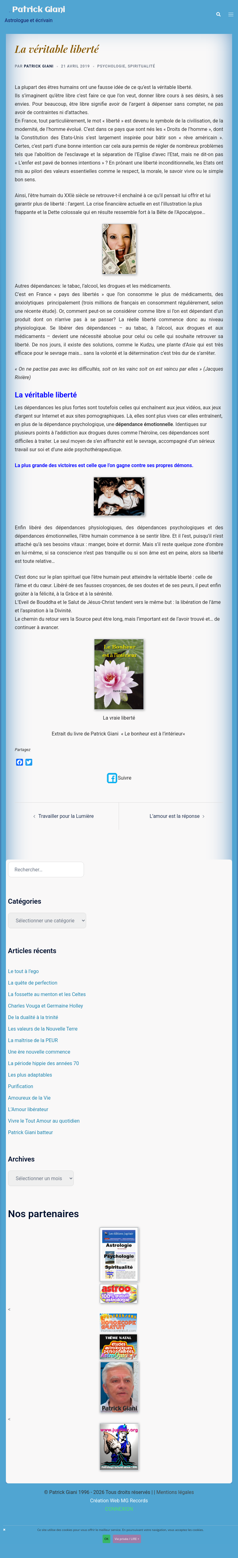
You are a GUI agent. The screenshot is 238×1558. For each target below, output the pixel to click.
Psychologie (111, 66)
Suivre (119, 778)
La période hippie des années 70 (43, 1064)
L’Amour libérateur (28, 1110)
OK (106, 1539)
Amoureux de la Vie (29, 1098)
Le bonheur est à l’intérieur (154, 734)
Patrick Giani (39, 10)
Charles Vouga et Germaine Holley (45, 1006)
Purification (20, 1087)
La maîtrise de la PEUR (33, 1041)
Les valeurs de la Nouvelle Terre (42, 1029)
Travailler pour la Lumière (66, 816)
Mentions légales (175, 1492)
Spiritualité (141, 66)
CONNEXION (119, 1509)
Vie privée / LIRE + (127, 1539)
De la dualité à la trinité (33, 1018)
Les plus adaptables (30, 1075)
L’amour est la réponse (175, 816)
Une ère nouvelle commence (39, 1052)
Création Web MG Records (119, 1501)
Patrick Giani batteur (30, 1133)
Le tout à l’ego (23, 972)
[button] (218, 14)
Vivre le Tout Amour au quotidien (44, 1121)
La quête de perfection (32, 983)
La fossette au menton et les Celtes (47, 995)
